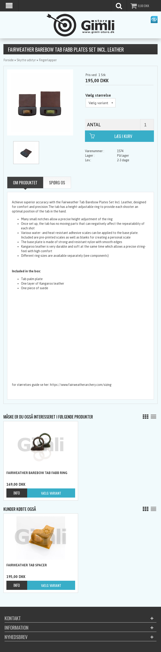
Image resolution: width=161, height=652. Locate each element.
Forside (8, 60)
